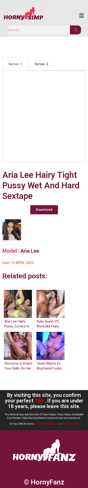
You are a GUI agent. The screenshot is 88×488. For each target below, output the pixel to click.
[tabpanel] (44, 116)
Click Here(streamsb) (46, 424)
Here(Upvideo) (71, 424)
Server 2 (41, 64)
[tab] (15, 64)
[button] (44, 209)
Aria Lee (29, 251)
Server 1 (15, 64)
